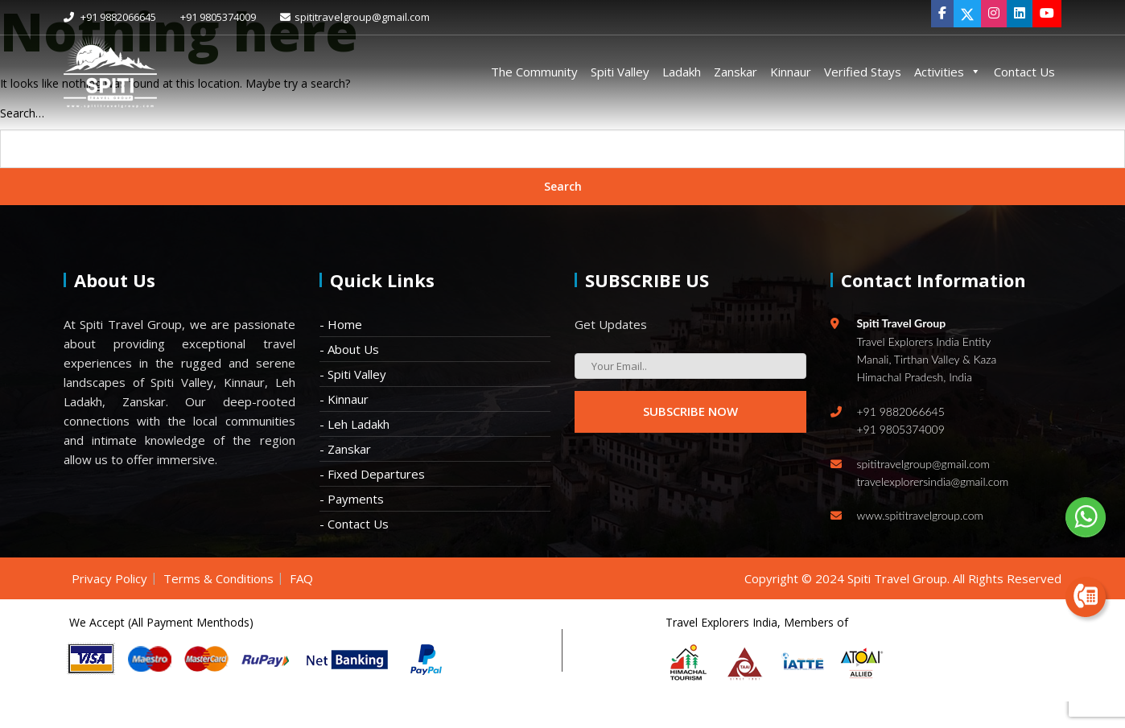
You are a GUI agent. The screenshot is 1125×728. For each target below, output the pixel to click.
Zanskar (735, 72)
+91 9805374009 (218, 17)
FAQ (301, 578)
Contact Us (1024, 72)
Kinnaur (790, 72)
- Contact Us (354, 524)
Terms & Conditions (218, 578)
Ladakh (681, 72)
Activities (947, 72)
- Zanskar (345, 449)
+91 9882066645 (110, 17)
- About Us (349, 349)
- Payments (351, 499)
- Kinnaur (344, 399)
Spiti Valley (620, 72)
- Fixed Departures (372, 474)
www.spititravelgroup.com (920, 515)
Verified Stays (862, 72)
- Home (340, 324)
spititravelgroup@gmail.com (355, 17)
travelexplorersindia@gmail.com (933, 481)
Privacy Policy (109, 578)
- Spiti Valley (352, 374)
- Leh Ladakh (354, 424)
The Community (534, 72)
